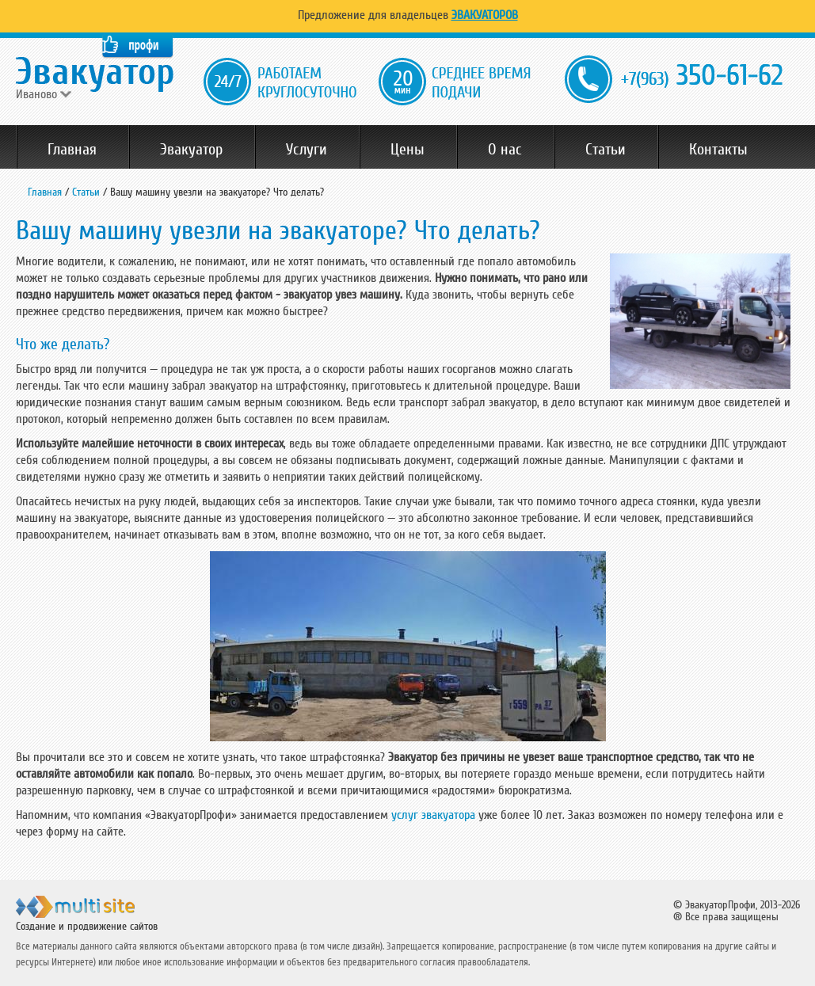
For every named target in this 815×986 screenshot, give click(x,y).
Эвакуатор (191, 149)
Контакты (718, 149)
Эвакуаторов (484, 15)
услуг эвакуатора (433, 815)
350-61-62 (702, 76)
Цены (407, 149)
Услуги (306, 149)
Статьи (605, 149)
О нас (505, 149)
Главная (72, 149)
